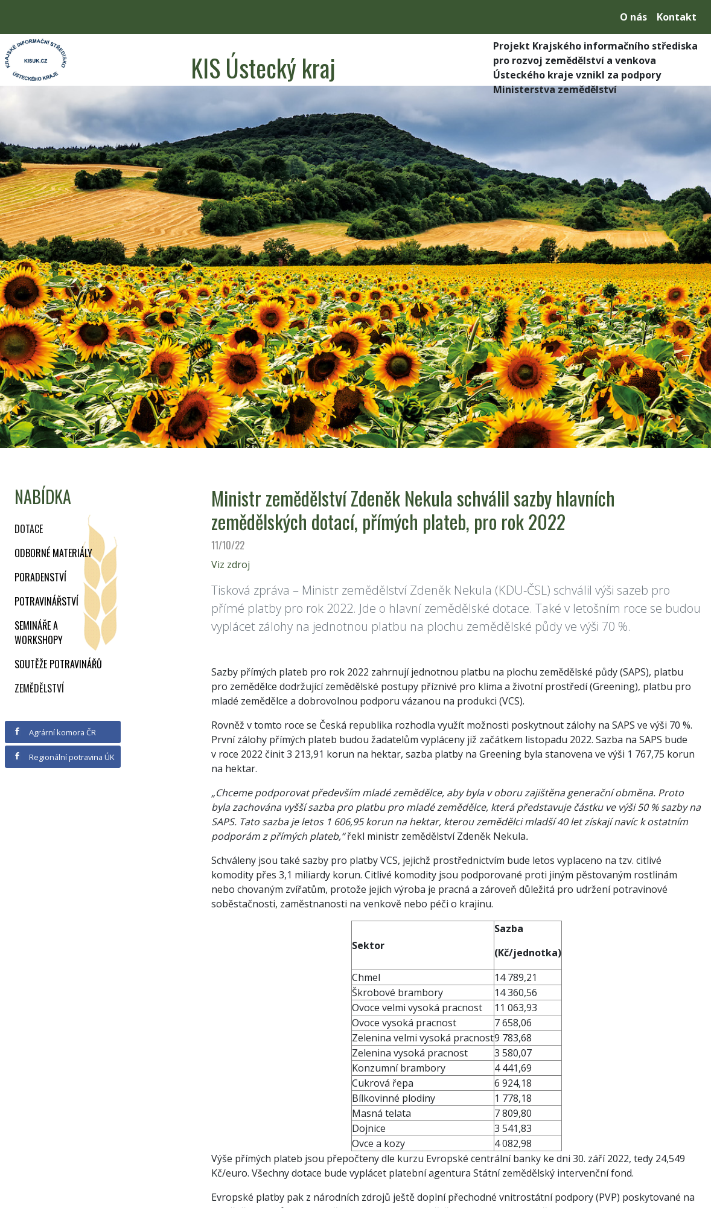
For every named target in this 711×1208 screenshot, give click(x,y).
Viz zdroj (230, 564)
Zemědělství (39, 688)
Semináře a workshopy (38, 632)
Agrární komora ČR (54, 732)
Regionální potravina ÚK (63, 757)
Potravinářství (46, 601)
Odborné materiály (53, 553)
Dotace (28, 529)
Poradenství (40, 577)
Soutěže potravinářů (58, 664)
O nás (633, 17)
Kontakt (677, 17)
